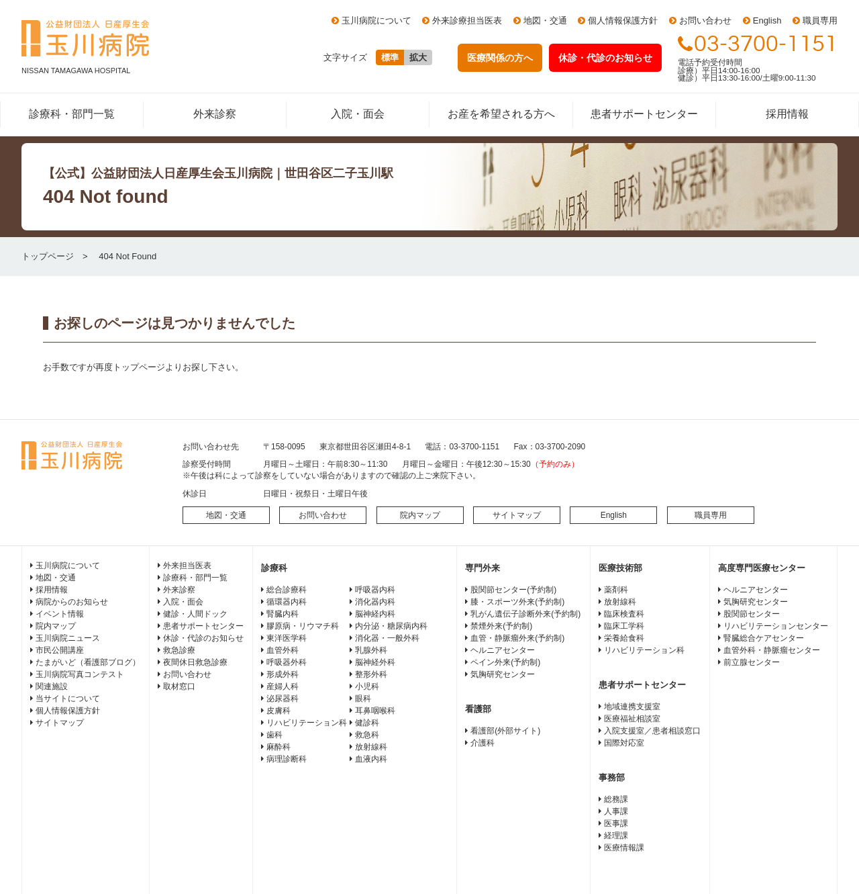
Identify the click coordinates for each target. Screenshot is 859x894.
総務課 (616, 799)
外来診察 (214, 114)
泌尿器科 (282, 698)
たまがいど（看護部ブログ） (88, 662)
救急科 (367, 735)
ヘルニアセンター (502, 650)
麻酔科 (278, 747)
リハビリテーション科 (306, 722)
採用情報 (787, 114)
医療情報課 (624, 847)
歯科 (274, 735)
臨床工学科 (624, 626)
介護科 (482, 743)
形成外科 (282, 674)
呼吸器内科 (375, 589)
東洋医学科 (286, 638)
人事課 (616, 811)
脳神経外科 (375, 662)
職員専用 (820, 20)
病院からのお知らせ (72, 602)
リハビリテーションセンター (775, 626)
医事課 (616, 823)
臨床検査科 (624, 614)
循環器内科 (286, 602)
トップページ (47, 256)
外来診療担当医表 (467, 20)
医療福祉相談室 (632, 718)
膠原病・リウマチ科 (302, 626)
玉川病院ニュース (68, 638)
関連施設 (52, 686)
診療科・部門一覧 (72, 114)
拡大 (418, 57)
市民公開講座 (60, 650)
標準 (390, 57)
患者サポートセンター (644, 114)
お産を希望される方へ (501, 114)
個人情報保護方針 (623, 20)
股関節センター (751, 614)
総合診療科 (286, 589)
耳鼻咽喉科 (375, 710)
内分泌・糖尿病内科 (391, 626)
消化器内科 (375, 602)
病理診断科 (286, 759)
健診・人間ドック (195, 614)
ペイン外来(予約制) (505, 662)
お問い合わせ (705, 20)
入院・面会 (358, 114)
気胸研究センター (502, 674)
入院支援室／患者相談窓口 (652, 730)
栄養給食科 (624, 638)
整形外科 (371, 674)
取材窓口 (179, 686)
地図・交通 (545, 20)
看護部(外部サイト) (505, 730)
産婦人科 (282, 686)
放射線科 (371, 747)
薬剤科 (616, 589)
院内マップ (420, 515)
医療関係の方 (500, 57)
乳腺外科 (371, 650)
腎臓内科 (282, 614)
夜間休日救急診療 (195, 662)
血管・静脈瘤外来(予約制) (517, 638)
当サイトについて (68, 698)
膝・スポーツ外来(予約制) (517, 602)
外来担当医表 (187, 565)
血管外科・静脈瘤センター (771, 650)
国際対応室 (624, 743)
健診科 (367, 722)
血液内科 (371, 759)
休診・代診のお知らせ (203, 638)
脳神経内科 (375, 614)
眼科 (363, 698)
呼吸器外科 (286, 662)
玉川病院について (376, 20)
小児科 (367, 686)
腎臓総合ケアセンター (763, 638)
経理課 (616, 835)
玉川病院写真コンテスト (80, 674)
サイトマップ (517, 515)
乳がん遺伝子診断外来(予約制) (525, 614)
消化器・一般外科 (387, 638)
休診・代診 (605, 57)
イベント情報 (60, 614)
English (767, 20)
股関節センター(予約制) (513, 589)
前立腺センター (751, 662)
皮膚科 (278, 710)
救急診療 (179, 650)
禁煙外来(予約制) (501, 626)
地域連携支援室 (632, 706)
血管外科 (282, 650)
